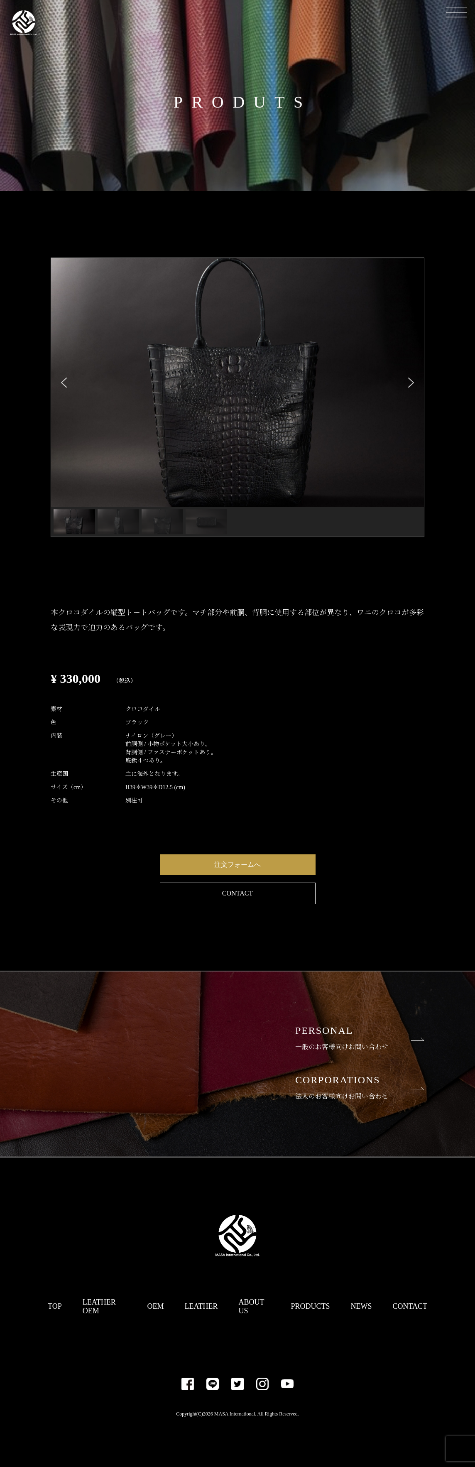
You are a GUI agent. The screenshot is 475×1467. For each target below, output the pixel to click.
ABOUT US (251, 1306)
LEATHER (201, 1306)
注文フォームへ (237, 864)
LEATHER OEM (99, 1306)
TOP (55, 1306)
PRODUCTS (310, 1306)
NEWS (361, 1306)
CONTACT (237, 893)
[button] (64, 383)
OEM (155, 1306)
